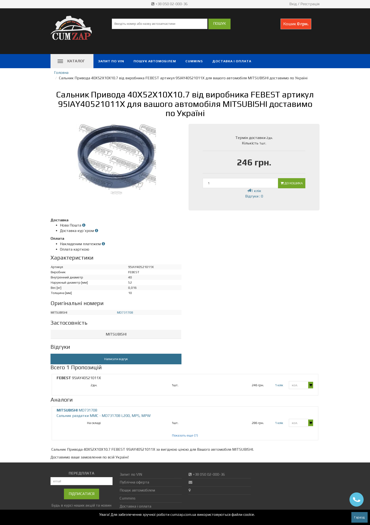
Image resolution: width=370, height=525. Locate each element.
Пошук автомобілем (155, 61)
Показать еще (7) (185, 435)
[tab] (116, 334)
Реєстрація (310, 4)
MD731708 (125, 312)
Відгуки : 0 (254, 196)
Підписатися (81, 493)
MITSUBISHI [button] (116, 334)
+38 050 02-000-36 (170, 4)
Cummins (194, 61)
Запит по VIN (111, 61)
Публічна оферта (134, 482)
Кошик (296, 23)
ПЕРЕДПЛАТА (81, 473)
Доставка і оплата (231, 61)
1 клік (254, 191)
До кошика (292, 183)
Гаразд (359, 517)
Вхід (293, 4)
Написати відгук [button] (116, 359)
